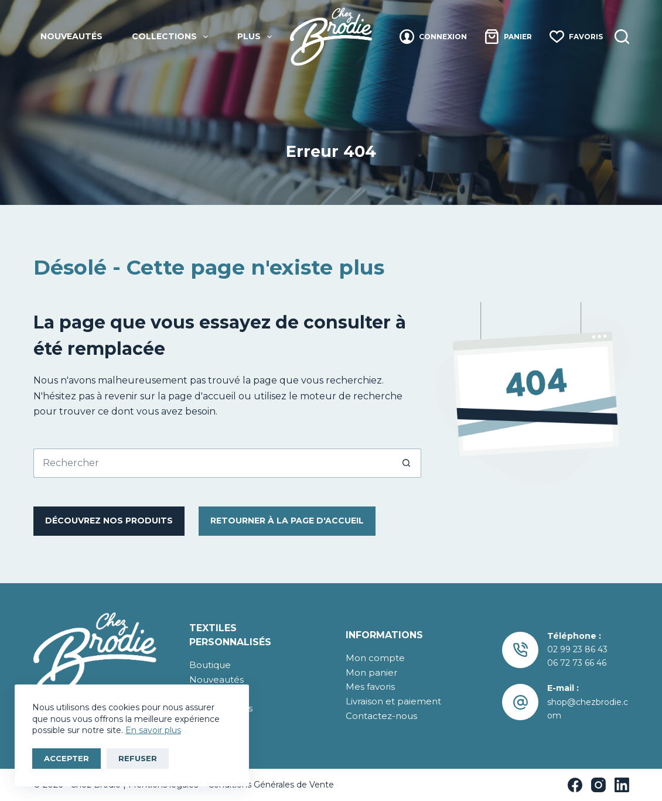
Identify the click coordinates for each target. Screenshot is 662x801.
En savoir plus (153, 730)
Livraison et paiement (393, 701)
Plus (257, 37)
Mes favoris (370, 686)
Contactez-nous (381, 715)
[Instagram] (598, 785)
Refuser (137, 758)
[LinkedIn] (622, 785)
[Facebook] (575, 785)
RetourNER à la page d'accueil (287, 520)
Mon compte (375, 657)
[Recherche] (622, 36)
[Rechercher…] (212, 463)
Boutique (210, 664)
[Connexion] (433, 36)
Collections (172, 37)
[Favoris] (576, 36)
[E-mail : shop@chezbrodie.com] (520, 702)
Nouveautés (71, 36)
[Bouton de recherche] (406, 463)
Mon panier (371, 672)
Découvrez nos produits (109, 520)
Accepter (66, 758)
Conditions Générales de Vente (270, 784)
